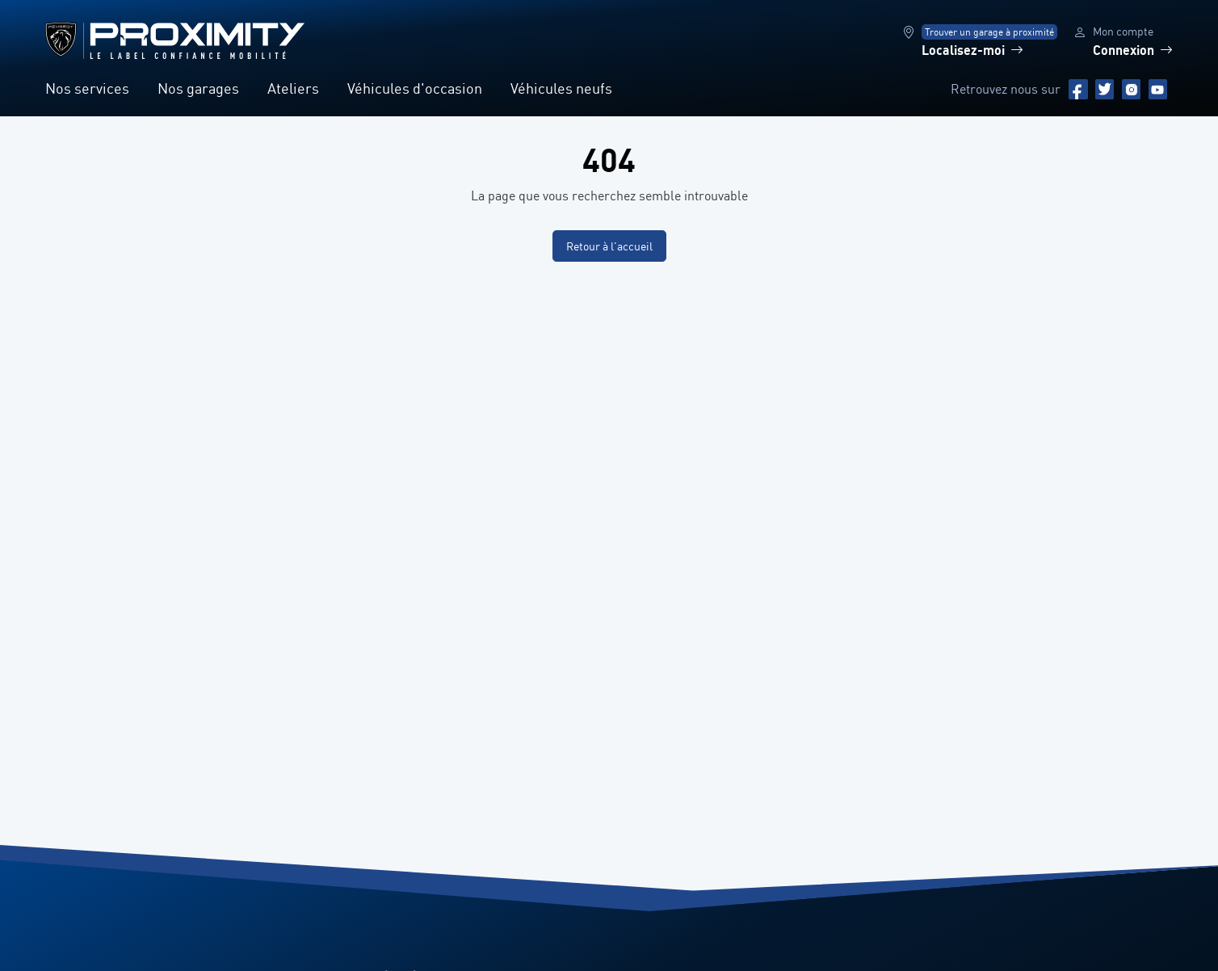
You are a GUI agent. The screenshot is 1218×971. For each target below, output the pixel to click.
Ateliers (293, 88)
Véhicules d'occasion (414, 88)
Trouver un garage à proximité (989, 32)
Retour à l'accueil (609, 246)
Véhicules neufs (561, 88)
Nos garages (198, 88)
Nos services (87, 88)
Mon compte (1123, 31)
